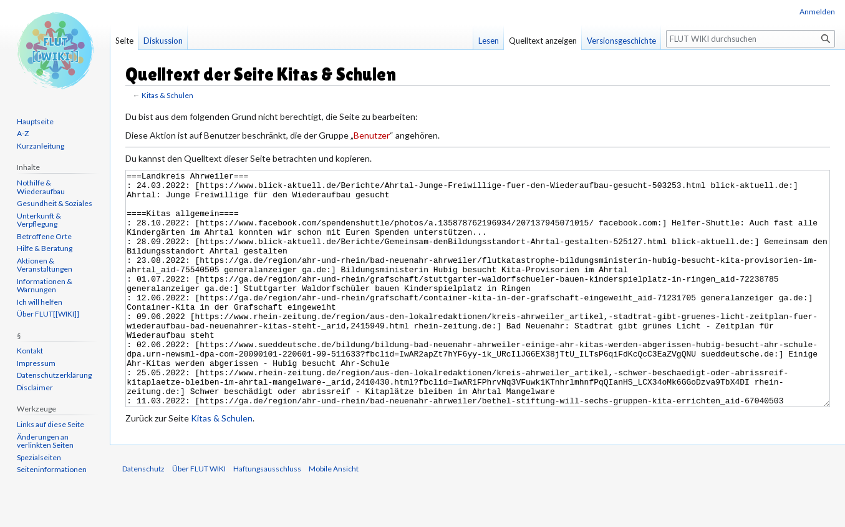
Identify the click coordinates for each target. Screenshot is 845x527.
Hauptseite (35, 121)
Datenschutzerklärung (54, 375)
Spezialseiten (39, 457)
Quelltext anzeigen (543, 41)
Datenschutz (143, 515)
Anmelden (817, 11)
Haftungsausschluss (267, 515)
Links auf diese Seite (50, 424)
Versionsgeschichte (621, 41)
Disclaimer (35, 387)
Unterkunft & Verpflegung (39, 220)
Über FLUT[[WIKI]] (48, 313)
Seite (124, 41)
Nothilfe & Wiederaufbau (41, 187)
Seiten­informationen (52, 469)
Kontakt (30, 350)
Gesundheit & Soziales (54, 203)
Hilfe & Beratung (44, 248)
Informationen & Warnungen (44, 286)
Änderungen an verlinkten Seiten (45, 441)
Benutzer (372, 135)
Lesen (488, 41)
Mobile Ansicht (334, 515)
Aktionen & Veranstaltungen (44, 265)
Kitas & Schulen (167, 95)
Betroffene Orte (44, 236)
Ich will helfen (39, 302)
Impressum (36, 363)
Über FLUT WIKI (199, 515)
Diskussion (163, 41)
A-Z (23, 133)
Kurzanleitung (40, 145)
